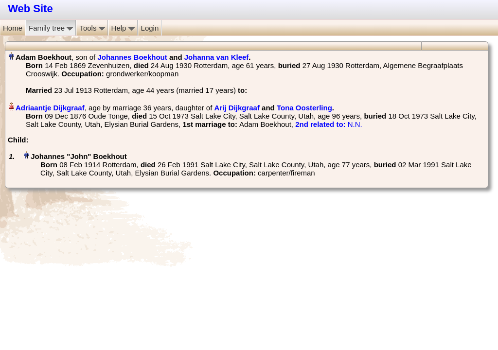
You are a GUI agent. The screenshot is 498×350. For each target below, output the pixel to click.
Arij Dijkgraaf (237, 108)
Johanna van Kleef (216, 57)
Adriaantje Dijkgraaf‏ (50, 108)
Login (150, 28)
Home (12, 28)
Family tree (51, 28)
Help (123, 28)
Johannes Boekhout (132, 57)
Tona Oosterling (304, 108)
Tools (92, 28)
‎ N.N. (328, 124)
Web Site (30, 8)
